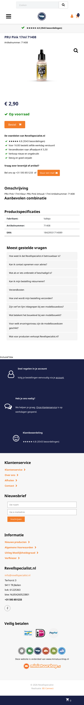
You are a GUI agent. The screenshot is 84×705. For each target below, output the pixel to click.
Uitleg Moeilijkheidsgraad (20, 552)
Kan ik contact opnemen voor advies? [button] (28, 264)
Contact (9, 485)
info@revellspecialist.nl (17, 575)
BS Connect (47, 688)
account (60, 377)
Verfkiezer (11, 558)
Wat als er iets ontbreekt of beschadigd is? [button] (30, 272)
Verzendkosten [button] (16, 289)
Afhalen (9, 480)
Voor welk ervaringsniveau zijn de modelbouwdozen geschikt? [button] (36, 325)
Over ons (10, 475)
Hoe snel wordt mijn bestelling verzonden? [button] (31, 298)
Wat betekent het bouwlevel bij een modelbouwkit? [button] (35, 315)
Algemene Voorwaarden (19, 547)
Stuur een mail (49, 173)
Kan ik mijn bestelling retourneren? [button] (27, 281)
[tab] (42, 256)
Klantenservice (13, 469)
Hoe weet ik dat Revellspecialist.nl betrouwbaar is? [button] (34, 255)
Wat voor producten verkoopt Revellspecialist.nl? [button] (34, 336)
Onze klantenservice (46, 407)
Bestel (14, 124)
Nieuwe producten (16, 542)
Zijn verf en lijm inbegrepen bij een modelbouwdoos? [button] (36, 306)
